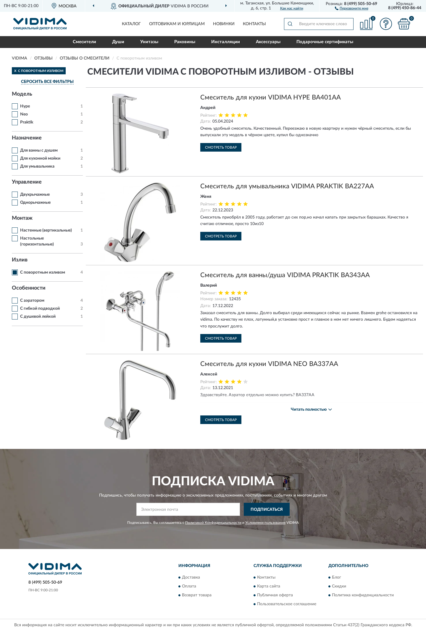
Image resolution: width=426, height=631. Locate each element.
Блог (336, 577)
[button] (351, 8)
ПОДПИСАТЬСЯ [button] (267, 510)
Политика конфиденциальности (363, 595)
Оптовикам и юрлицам (177, 24)
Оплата (189, 586)
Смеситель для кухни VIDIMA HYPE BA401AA (270, 97)
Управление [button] (27, 182)
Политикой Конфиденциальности (213, 522)
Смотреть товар (221, 147)
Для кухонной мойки (40, 158)
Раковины (184, 42)
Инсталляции (225, 42)
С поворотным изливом (42, 272)
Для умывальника (37, 166)
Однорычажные (35, 202)
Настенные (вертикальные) (46, 230)
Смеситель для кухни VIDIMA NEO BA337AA (269, 364)
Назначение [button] (27, 138)
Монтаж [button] (22, 218)
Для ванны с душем (39, 150)
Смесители (84, 42)
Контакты (254, 24)
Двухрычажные (35, 194)
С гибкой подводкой (40, 308)
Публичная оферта (275, 595)
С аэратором (32, 300)
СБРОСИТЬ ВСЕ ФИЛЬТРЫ (47, 82)
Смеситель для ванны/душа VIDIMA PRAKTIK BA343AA (285, 275)
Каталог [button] (131, 24)
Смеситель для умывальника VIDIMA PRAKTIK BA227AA (287, 186)
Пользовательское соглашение (286, 604)
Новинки (224, 24)
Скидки (339, 586)
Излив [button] (20, 260)
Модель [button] (22, 94)
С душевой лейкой (38, 316)
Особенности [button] (29, 288)
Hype (25, 106)
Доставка (191, 577)
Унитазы (149, 42)
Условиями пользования (265, 522)
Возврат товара (197, 595)
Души (118, 42)
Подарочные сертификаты (324, 42)
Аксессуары (268, 42)
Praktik (26, 122)
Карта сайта (268, 586)
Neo (24, 114)
